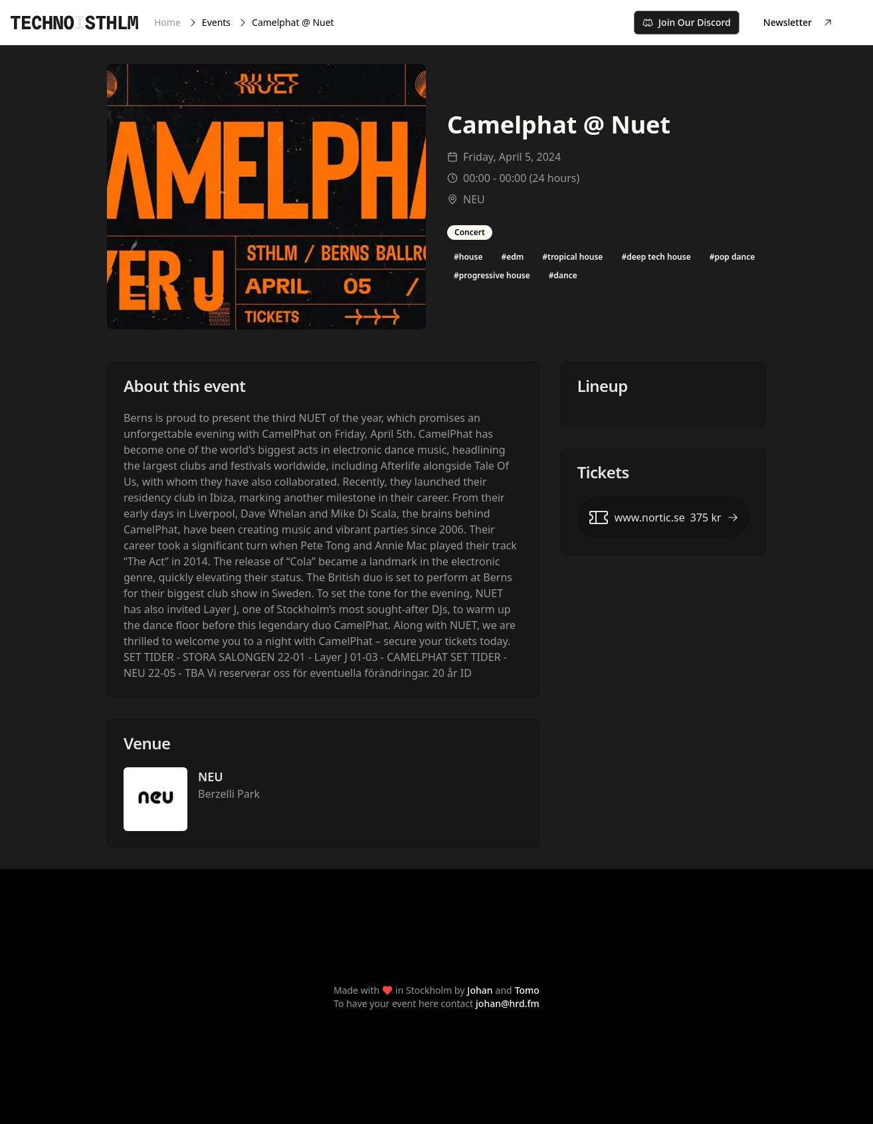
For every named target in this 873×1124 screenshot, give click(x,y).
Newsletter (798, 22)
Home (167, 22)
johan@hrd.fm (507, 1003)
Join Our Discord (686, 22)
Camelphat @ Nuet (293, 22)
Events (216, 22)
